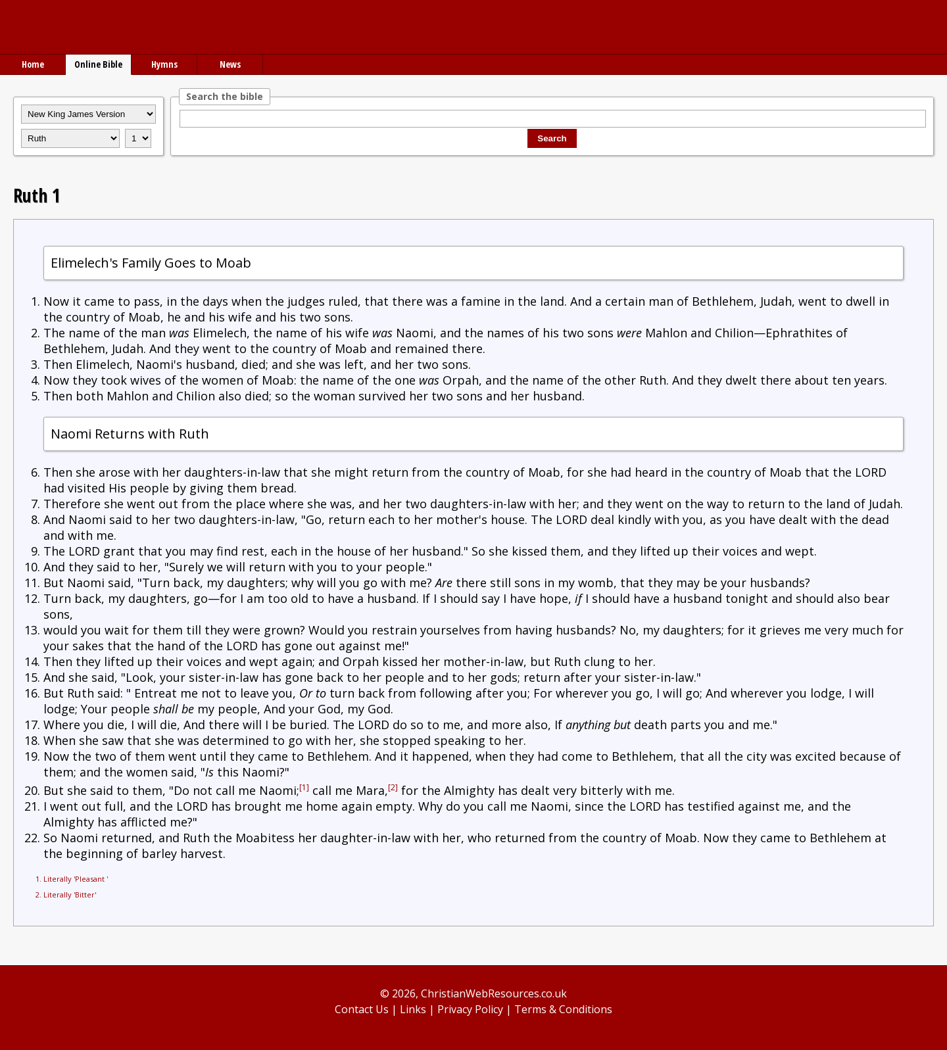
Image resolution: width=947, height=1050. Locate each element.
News (230, 64)
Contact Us (362, 1009)
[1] (304, 787)
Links (413, 1009)
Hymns (164, 64)
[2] (393, 787)
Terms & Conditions (563, 1009)
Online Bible (98, 64)
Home (33, 64)
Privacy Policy (470, 1009)
